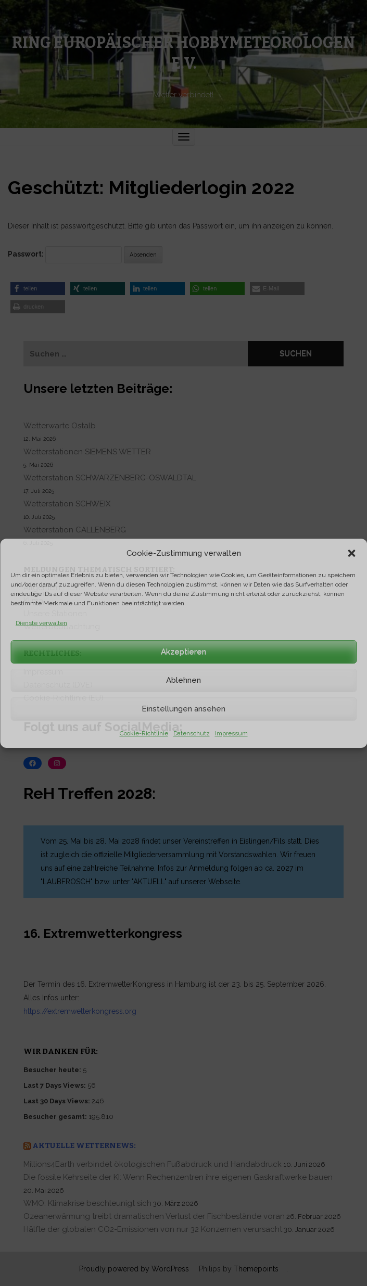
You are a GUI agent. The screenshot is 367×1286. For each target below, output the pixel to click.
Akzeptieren (183, 651)
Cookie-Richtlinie (144, 733)
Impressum (231, 733)
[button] (351, 553)
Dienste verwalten (41, 623)
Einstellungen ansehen (183, 709)
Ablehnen (183, 680)
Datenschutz (191, 733)
